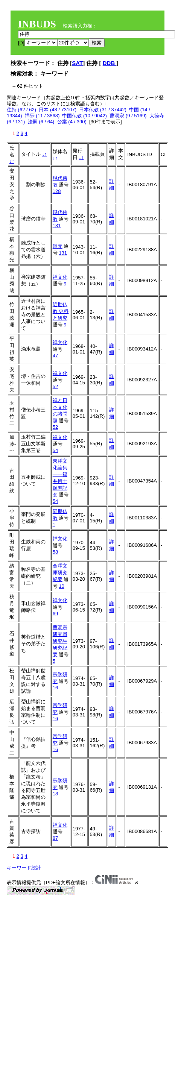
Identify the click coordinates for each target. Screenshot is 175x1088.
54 (55, 450)
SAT (77, 63)
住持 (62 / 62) (21, 109)
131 (57, 225)
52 (55, 386)
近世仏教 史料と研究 (61, 311)
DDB (110, 63)
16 (55, 687)
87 (55, 838)
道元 (57, 246)
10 (61, 586)
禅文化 (60, 277)
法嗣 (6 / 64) (41, 121)
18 (55, 794)
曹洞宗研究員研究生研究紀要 (60, 641)
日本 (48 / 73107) (57, 109)
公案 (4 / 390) (72, 121)
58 (55, 552)
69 (55, 613)
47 (55, 355)
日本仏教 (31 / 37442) (102, 109)
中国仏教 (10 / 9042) (84, 115)
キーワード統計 (24, 868)
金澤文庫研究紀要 (60, 572)
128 (57, 191)
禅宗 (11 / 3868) (42, 115)
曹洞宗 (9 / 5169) (128, 115)
